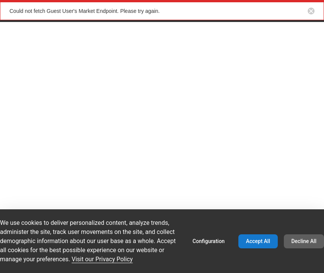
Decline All (303, 241)
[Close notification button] (311, 11)
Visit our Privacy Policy (102, 259)
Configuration (209, 241)
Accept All (258, 241)
